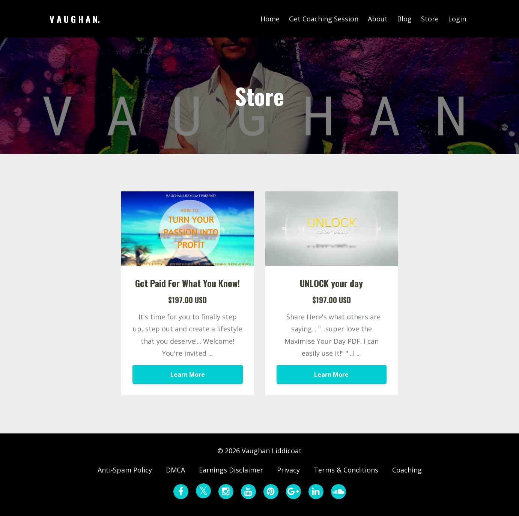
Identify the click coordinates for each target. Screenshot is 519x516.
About (378, 18)
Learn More (187, 374)
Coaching (407, 469)
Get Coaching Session (323, 18)
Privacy (288, 469)
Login (457, 18)
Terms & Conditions (346, 469)
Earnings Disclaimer (231, 469)
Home (270, 18)
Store (430, 18)
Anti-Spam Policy (125, 469)
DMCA (175, 469)
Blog (404, 18)
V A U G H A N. (75, 19)
